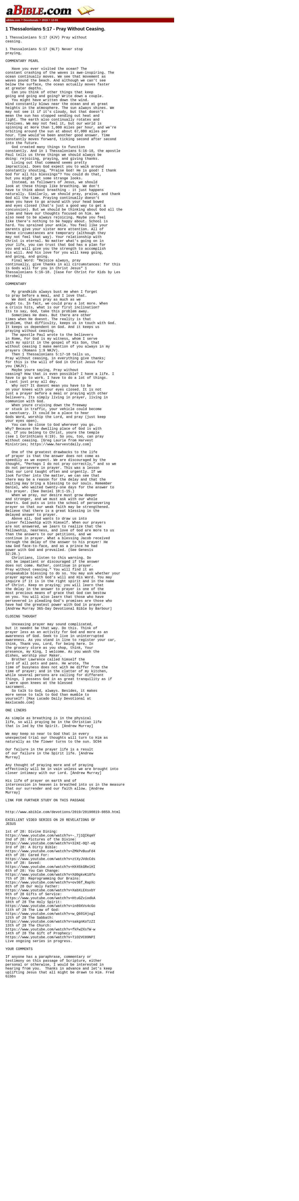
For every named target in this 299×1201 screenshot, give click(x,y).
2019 (44, 20)
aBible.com (13, 20)
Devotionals (31, 20)
